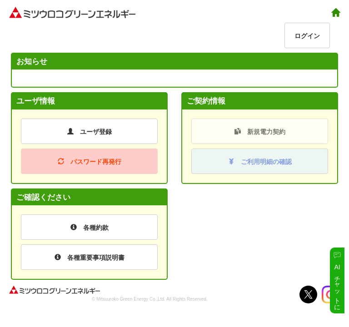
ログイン (307, 36)
